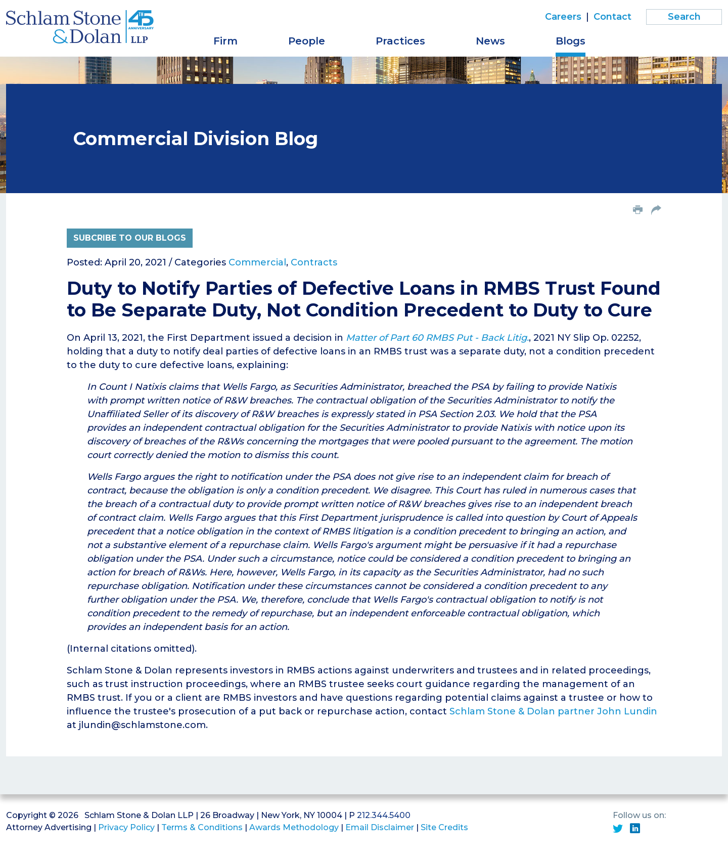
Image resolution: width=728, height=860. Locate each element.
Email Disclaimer (379, 827)
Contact (612, 16)
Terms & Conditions (202, 827)
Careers (563, 16)
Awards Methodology (294, 827)
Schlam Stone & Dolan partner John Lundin (553, 711)
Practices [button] (400, 41)
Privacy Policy (126, 827)
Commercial (257, 262)
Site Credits (444, 827)
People (306, 41)
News (490, 41)
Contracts (314, 262)
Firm (225, 41)
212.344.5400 (384, 815)
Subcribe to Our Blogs (129, 238)
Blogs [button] (570, 41)
